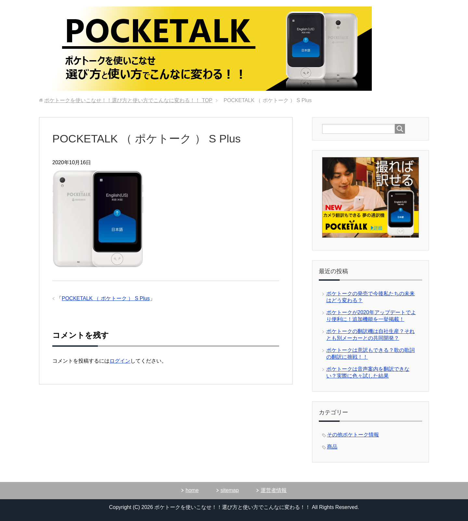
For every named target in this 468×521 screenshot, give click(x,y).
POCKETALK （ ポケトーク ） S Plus (106, 298)
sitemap (230, 490)
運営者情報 (274, 490)
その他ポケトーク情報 (353, 434)
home (192, 490)
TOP (128, 100)
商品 (332, 446)
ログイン (120, 361)
